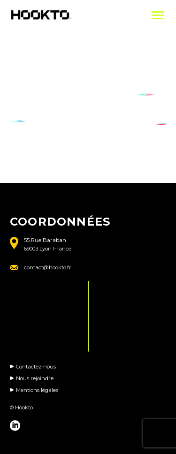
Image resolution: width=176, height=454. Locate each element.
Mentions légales (37, 390)
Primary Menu (158, 15)
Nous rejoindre (35, 378)
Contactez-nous (36, 366)
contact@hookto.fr (47, 267)
